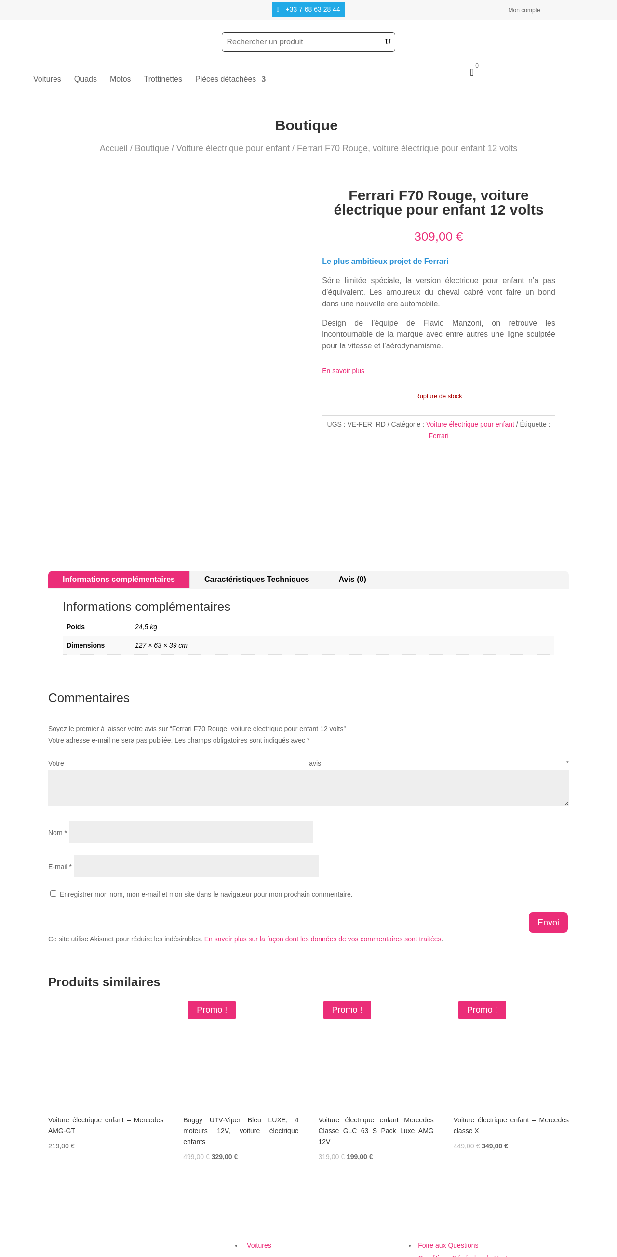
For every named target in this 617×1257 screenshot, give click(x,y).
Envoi (548, 854)
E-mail (60, 798)
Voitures (47, 79)
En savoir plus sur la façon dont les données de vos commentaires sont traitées (323, 871)
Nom (57, 765)
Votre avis (308, 696)
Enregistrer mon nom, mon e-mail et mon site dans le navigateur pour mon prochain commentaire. (206, 826)
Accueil (114, 148)
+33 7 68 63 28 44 (312, 9)
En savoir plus (343, 370)
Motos (120, 79)
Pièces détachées (225, 79)
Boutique (152, 148)
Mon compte (524, 10)
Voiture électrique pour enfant (233, 148)
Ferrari (438, 436)
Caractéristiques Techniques (256, 511)
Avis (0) (352, 511)
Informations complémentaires (119, 511)
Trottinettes (163, 79)
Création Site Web (436, 1251)
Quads (85, 79)
